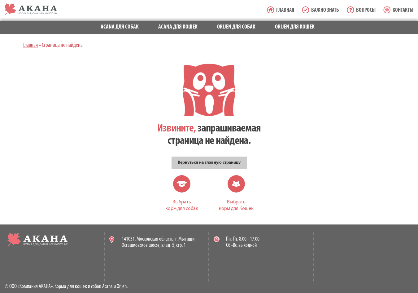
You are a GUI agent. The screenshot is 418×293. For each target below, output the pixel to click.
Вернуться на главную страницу (209, 162)
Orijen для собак (236, 27)
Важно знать (325, 10)
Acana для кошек (178, 27)
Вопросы (366, 10)
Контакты (403, 10)
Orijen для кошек (295, 27)
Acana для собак (120, 27)
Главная (285, 10)
